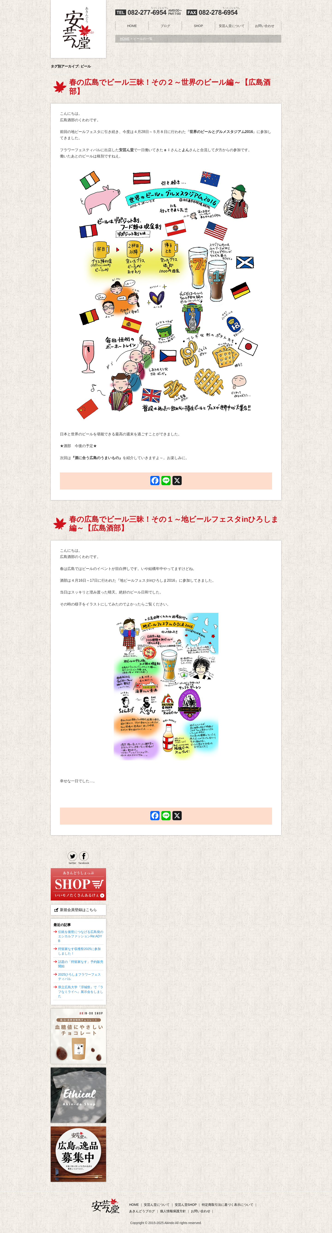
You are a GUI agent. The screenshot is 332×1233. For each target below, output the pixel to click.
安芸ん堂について (232, 26)
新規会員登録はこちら (78, 910)
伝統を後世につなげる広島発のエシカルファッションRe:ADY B (80, 936)
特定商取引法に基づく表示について (227, 1204)
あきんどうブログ (142, 1211)
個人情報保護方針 (173, 1211)
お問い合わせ (264, 26)
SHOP (198, 26)
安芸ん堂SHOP (186, 1204)
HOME (132, 26)
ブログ (165, 26)
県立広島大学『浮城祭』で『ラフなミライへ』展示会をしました (80, 991)
